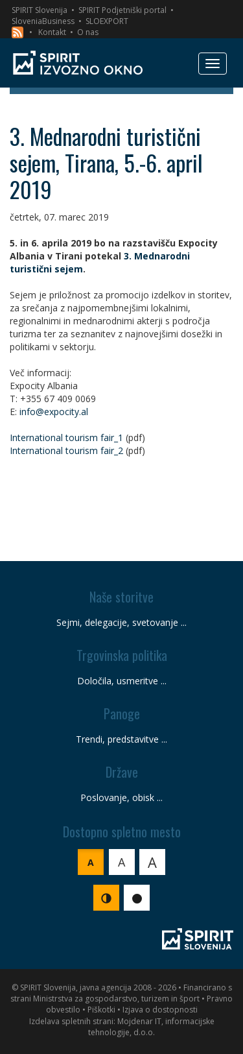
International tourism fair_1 (66, 437)
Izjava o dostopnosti (160, 1009)
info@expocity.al (53, 411)
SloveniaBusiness (43, 21)
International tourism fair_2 (66, 450)
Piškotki (101, 1009)
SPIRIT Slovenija (39, 10)
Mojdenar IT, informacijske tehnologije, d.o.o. (151, 1027)
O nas (87, 32)
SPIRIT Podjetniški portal (122, 10)
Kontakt (52, 32)
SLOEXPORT (107, 21)
